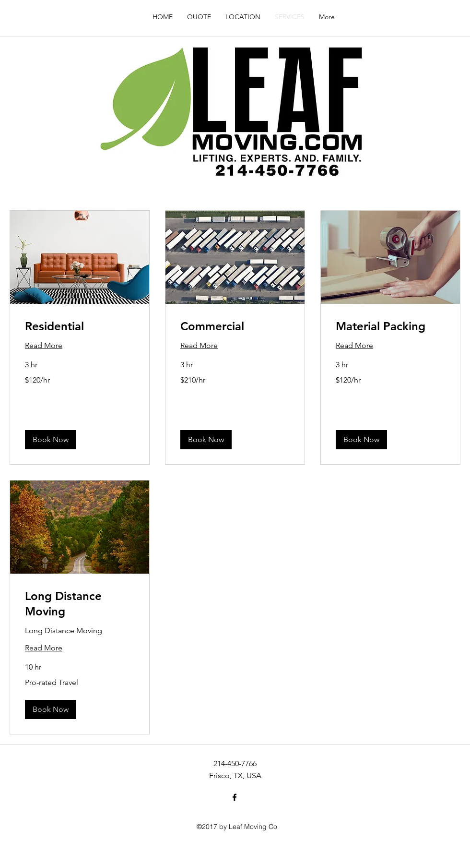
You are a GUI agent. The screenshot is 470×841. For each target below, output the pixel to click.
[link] (79, 326)
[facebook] (234, 797)
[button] (50, 439)
